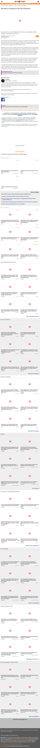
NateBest (3, 35)
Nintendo (22, 3)
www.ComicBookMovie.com (7, 90)
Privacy (31, 730)
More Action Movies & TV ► (32, 659)
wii (15, 5)
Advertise (10, 731)
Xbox (14, 3)
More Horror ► (35, 488)
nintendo (11, 5)
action (19, 5)
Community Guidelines (25, 730)
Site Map (8, 730)
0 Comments (20, 151)
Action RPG (17, 209)
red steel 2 (24, 5)
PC (24, 3)
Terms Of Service (17, 730)
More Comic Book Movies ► (32, 316)
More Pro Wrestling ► (34, 716)
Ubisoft (5, 37)
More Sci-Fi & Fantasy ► (33, 373)
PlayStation (18, 3)
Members (27, 3)
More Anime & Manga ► (33, 431)
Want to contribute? (20, 145)
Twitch (18, 244)
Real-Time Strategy (36, 244)
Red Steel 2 (7, 36)
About (12, 730)
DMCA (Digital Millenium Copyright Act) (20, 114)
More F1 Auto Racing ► (34, 603)
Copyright (36, 730)
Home (2, 5)
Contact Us (3, 746)
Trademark (3, 731)
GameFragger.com (27, 82)
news (6, 5)
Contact (6, 731)
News (12, 3)
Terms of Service (26, 117)
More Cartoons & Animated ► (32, 545)
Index (5, 730)
